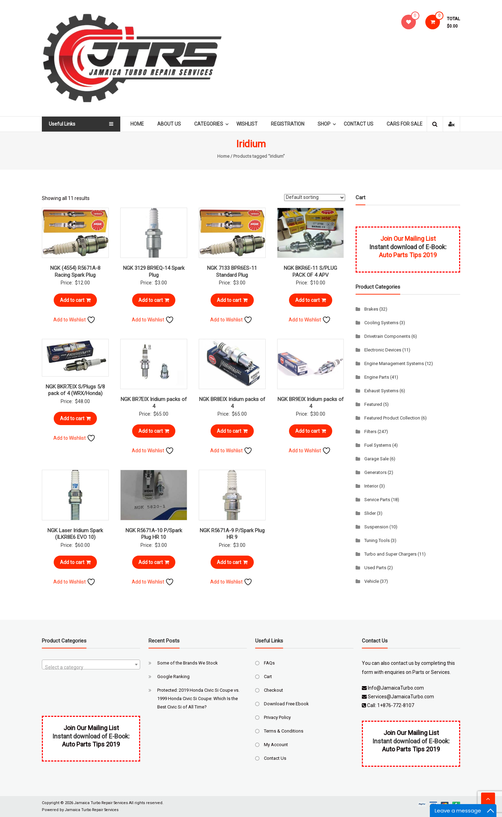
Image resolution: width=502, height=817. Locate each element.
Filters (370, 431)
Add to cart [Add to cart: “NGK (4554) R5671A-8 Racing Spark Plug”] (75, 300)
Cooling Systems (381, 322)
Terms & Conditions (283, 731)
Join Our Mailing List (408, 238)
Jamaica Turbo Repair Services (103, 803)
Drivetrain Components (387, 336)
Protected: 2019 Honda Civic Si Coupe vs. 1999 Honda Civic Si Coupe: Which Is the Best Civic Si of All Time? (198, 699)
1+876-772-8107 (395, 705)
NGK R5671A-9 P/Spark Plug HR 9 (232, 534)
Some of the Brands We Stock (187, 663)
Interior (371, 486)
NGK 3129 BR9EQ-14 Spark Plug (153, 271)
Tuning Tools (377, 540)
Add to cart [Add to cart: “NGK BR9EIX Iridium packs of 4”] (310, 431)
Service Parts (377, 499)
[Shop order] (314, 197)
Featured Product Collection (392, 418)
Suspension (376, 526)
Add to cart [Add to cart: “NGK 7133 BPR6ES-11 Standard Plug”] (232, 300)
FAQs (269, 663)
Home (139, 124)
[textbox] (91, 667)
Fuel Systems (377, 445)
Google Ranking (173, 676)
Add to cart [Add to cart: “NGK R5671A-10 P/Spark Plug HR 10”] (153, 562)
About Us (171, 124)
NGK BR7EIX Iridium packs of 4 (154, 402)
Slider (370, 513)
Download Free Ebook (286, 703)
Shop (326, 124)
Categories (210, 124)
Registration (289, 124)
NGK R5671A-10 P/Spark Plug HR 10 (154, 534)
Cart (268, 676)
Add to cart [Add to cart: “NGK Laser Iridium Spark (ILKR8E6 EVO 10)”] (75, 562)
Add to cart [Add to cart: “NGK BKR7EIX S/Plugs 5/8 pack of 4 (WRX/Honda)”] (75, 418)
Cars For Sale (407, 124)
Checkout (273, 690)
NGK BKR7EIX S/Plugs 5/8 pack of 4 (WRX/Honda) (75, 390)
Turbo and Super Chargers (390, 554)
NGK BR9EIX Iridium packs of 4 (310, 402)
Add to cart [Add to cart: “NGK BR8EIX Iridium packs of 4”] (232, 431)
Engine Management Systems (394, 363)
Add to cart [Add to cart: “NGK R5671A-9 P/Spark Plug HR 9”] (232, 562)
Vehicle (371, 581)
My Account (276, 744)
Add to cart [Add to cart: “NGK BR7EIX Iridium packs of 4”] (153, 431)
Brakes (371, 309)
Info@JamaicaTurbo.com (396, 688)
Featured (373, 404)
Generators (375, 472)
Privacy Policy (277, 717)
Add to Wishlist (74, 319)
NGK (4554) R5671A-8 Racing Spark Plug (75, 271)
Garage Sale (376, 458)
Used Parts (375, 567)
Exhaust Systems (381, 390)
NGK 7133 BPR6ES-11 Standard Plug (232, 271)
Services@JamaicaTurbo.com (401, 696)
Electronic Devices (382, 349)
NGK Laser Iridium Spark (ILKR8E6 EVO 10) (75, 534)
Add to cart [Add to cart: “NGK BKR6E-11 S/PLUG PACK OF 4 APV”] (310, 300)
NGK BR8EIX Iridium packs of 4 (232, 402)
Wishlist (249, 124)
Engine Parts (376, 377)
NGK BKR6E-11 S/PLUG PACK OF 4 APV (310, 271)
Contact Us (360, 124)
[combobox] (91, 664)
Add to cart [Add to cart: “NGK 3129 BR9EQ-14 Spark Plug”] (153, 300)
